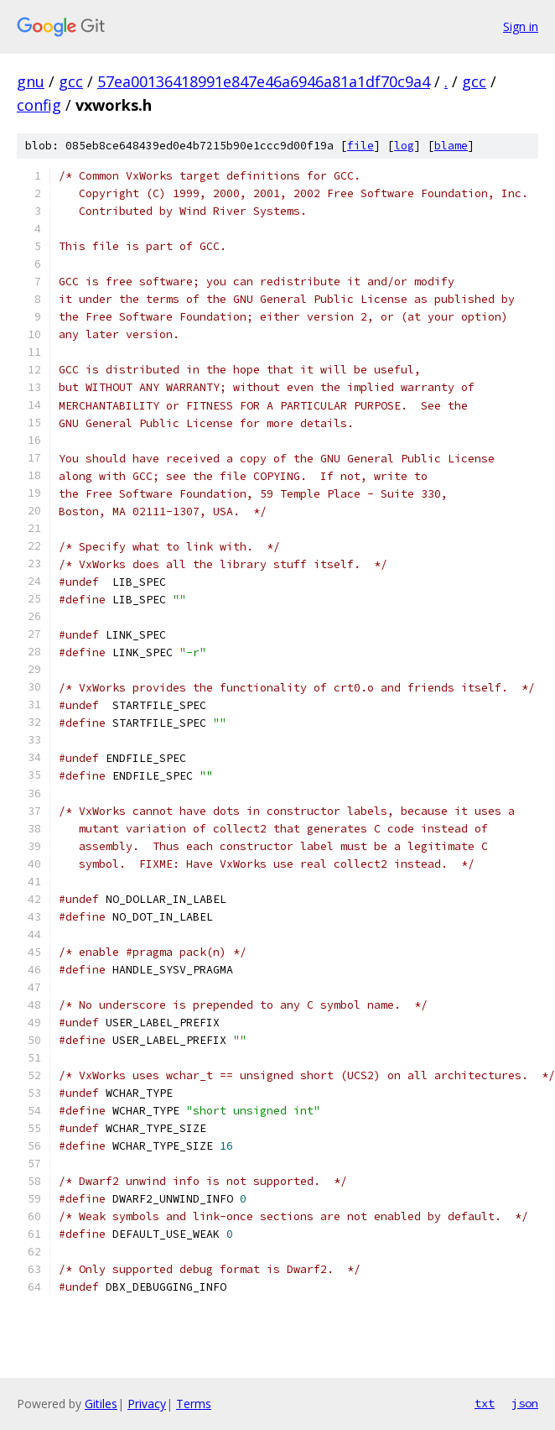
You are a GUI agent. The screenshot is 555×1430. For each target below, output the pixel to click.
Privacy (146, 1404)
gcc (71, 81)
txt (485, 1403)
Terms (193, 1404)
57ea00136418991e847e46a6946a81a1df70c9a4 (263, 81)
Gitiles (101, 1404)
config (39, 105)
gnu (30, 81)
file (360, 145)
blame (451, 145)
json (524, 1403)
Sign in (520, 26)
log (404, 145)
